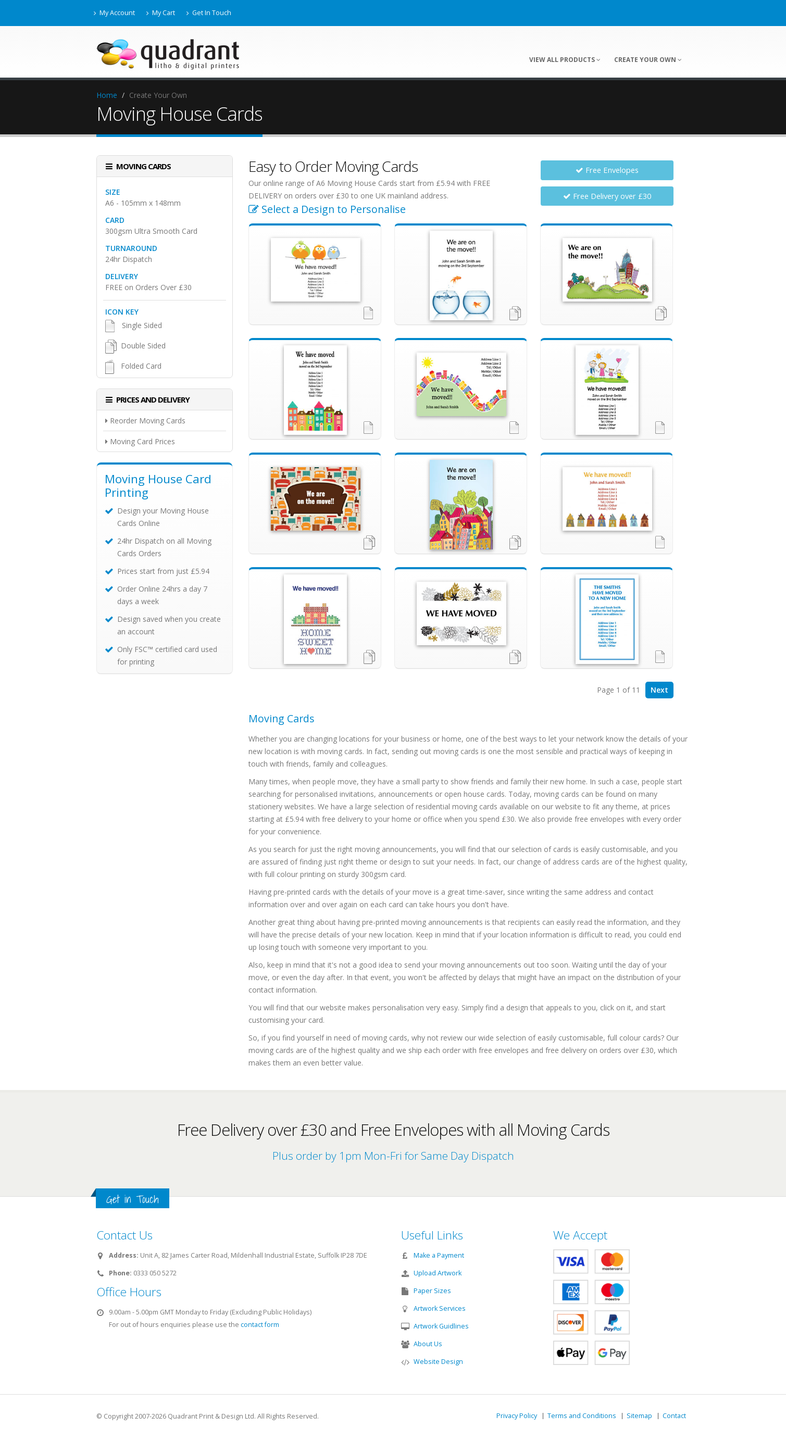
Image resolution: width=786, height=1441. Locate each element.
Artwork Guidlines (441, 1326)
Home (106, 95)
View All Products (565, 59)
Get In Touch (208, 12)
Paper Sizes (432, 1290)
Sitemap (639, 1415)
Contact (674, 1415)
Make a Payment (439, 1255)
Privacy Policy (516, 1415)
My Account (114, 12)
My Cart (160, 12)
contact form (260, 1324)
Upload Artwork (437, 1273)
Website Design (438, 1361)
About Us (428, 1343)
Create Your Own (648, 59)
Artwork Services (440, 1308)
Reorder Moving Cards (145, 420)
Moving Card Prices (140, 441)
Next (659, 690)
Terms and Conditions (581, 1415)
